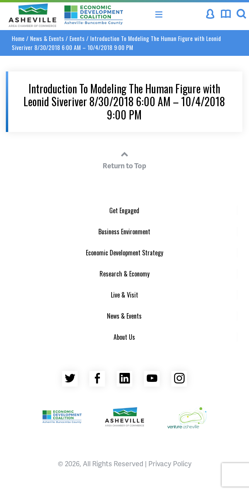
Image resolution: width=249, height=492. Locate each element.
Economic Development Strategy (124, 252)
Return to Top (124, 159)
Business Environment (124, 231)
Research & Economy (124, 273)
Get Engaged (124, 210)
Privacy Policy (170, 463)
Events (77, 38)
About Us (124, 337)
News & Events (47, 38)
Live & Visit (124, 294)
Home (18, 38)
